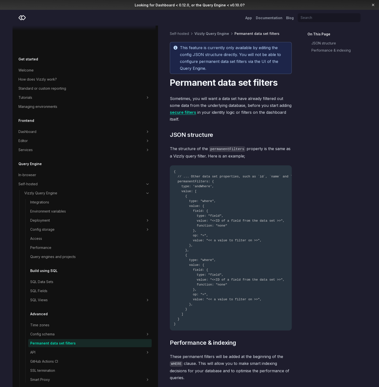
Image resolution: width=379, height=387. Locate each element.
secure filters (150, 91)
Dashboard (45, 106)
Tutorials (45, 72)
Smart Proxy (51, 364)
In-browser (27, 149)
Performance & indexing (331, 50)
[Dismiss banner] (373, 5)
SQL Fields (38, 270)
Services (45, 124)
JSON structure (323, 43)
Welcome (26, 45)
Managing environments (37, 81)
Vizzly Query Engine (48, 167)
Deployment (51, 195)
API (51, 337)
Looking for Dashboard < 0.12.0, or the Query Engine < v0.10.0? (190, 5)
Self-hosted (45, 158)
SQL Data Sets (41, 261)
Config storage (51, 204)
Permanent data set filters (47, 325)
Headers (280, 364)
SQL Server (107, 364)
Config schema (51, 314)
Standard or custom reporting (42, 63)
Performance (40, 222)
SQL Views (51, 279)
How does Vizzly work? (37, 54)
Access (36, 213)
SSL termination (42, 355)
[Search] (329, 17)
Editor (45, 115)
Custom (48, 373)
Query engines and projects (45, 233)
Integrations (39, 176)
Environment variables (48, 186)
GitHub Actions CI (44, 346)
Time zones (39, 304)
